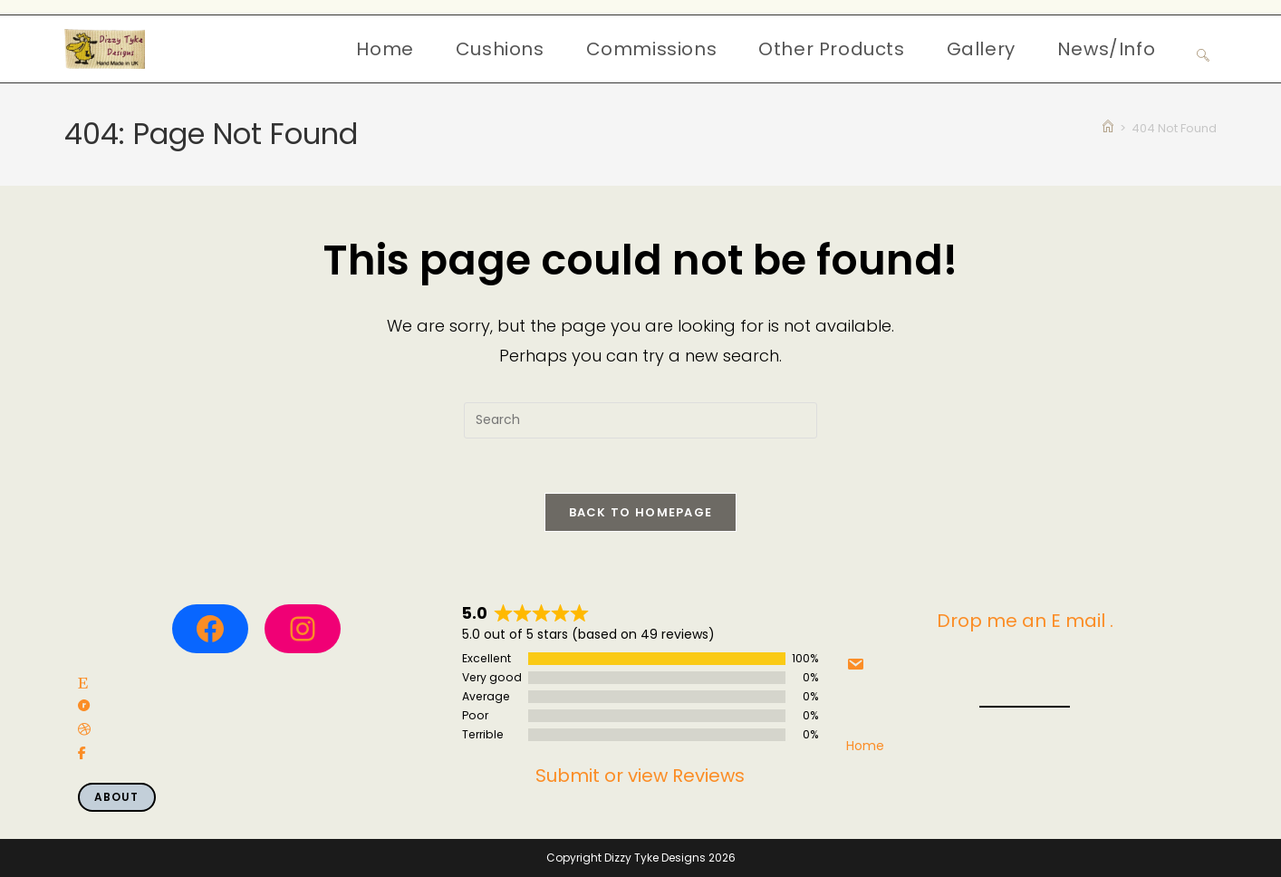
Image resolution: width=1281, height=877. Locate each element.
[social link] (83, 683)
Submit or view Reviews (640, 775)
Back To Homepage (641, 512)
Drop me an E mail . (1025, 620)
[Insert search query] (640, 420)
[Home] (1108, 128)
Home (865, 746)
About (117, 797)
